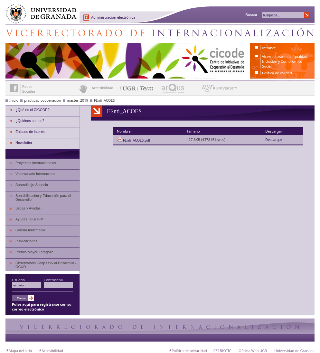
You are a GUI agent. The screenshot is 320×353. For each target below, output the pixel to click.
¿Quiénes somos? (29, 121)
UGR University (220, 90)
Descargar (273, 139)
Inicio (13, 100)
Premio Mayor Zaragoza (34, 252)
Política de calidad (277, 72)
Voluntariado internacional (35, 174)
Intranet (269, 47)
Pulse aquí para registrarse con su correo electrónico (41, 306)
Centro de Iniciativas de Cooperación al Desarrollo (160, 32)
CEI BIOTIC (222, 350)
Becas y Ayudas (28, 208)
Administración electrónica (113, 17)
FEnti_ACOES (104, 100)
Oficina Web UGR (253, 350)
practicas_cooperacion (42, 100)
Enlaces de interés (30, 132)
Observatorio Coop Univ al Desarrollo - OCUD (45, 265)
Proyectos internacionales (35, 163)
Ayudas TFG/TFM (29, 219)
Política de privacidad (189, 350)
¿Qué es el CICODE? (32, 110)
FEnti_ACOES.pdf (136, 140)
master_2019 (77, 100)
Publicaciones (26, 241)
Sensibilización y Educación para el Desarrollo (43, 197)
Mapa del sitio (20, 350)
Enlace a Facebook (14, 88)
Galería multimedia (30, 230)
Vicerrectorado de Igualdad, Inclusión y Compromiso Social (285, 61)
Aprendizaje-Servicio (31, 185)
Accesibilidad (52, 350)
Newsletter (23, 142)
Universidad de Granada (38, 10)
